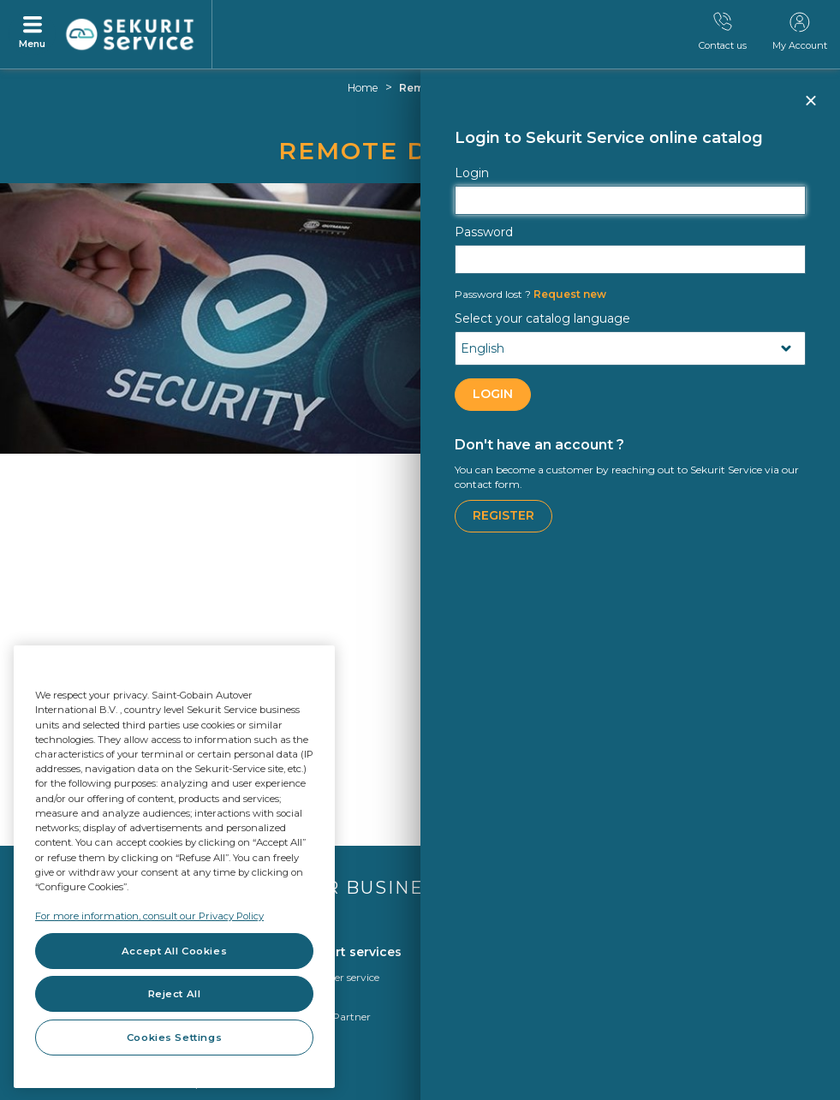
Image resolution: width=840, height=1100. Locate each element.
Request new (530, 294)
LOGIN (493, 393)
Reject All (174, 994)
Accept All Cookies (174, 951)
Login (472, 173)
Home (363, 87)
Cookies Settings (174, 1038)
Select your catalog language (542, 318)
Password (484, 232)
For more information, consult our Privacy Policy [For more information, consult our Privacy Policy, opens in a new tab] (149, 916)
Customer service (337, 977)
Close (810, 108)
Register (503, 515)
